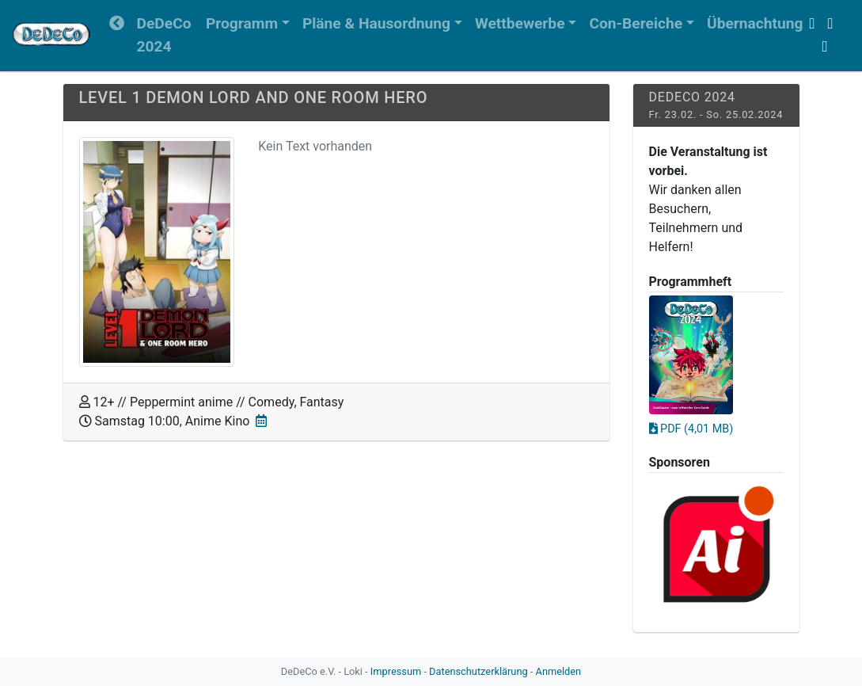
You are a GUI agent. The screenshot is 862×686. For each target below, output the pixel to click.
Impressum (395, 671)
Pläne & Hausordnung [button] (376, 23)
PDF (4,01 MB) (691, 429)
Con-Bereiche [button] (635, 23)
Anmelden (559, 671)
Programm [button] (242, 23)
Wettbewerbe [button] (520, 23)
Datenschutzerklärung (478, 671)
